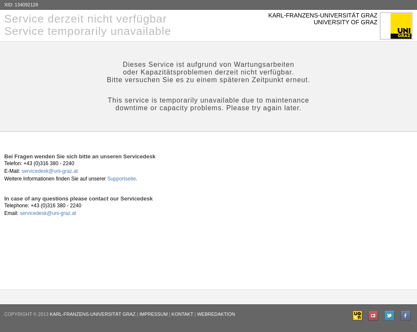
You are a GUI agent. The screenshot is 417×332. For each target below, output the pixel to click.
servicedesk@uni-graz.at (50, 171)
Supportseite (121, 179)
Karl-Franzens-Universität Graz (93, 314)
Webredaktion (216, 314)
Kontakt (182, 314)
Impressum (153, 314)
